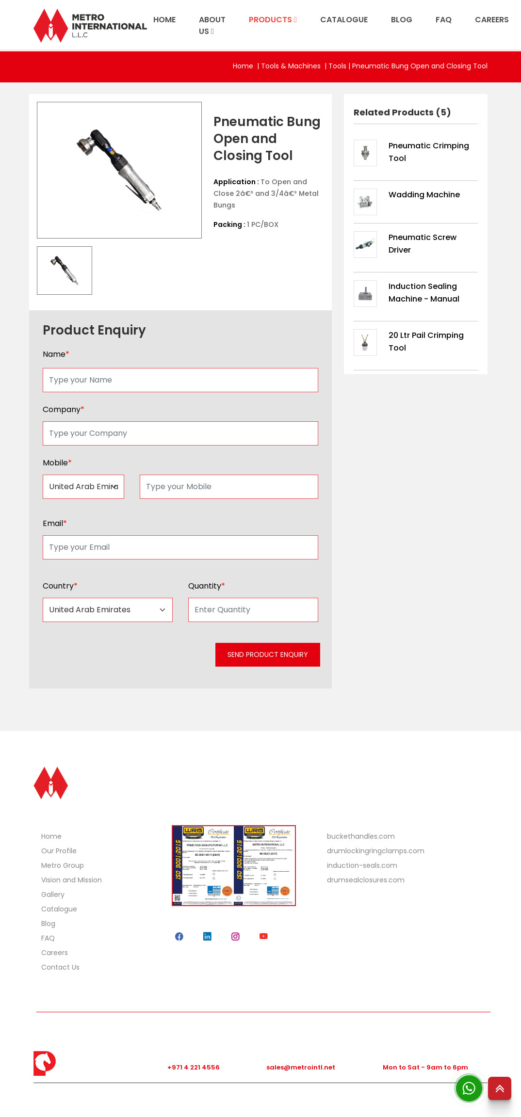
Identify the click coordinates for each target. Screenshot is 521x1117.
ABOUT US (212, 25)
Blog (48, 923)
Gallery (53, 894)
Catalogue (59, 909)
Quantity (206, 585)
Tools (337, 66)
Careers (54, 952)
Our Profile (59, 851)
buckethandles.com (361, 836)
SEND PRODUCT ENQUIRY (268, 654)
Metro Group (62, 865)
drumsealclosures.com (366, 880)
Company (63, 409)
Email (55, 523)
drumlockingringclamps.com (375, 851)
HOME (164, 19)
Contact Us (60, 967)
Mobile (57, 462)
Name (56, 354)
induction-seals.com (362, 865)
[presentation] (114, 658)
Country (60, 585)
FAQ (444, 19)
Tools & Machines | (294, 66)
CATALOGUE (344, 19)
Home (243, 66)
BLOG (401, 19)
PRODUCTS (273, 19)
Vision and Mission (71, 880)
